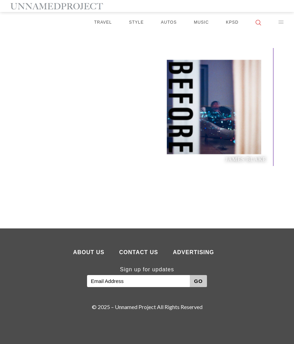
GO (198, 281)
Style (136, 22)
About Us (89, 252)
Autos (169, 22)
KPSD (232, 22)
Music (201, 22)
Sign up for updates (147, 269)
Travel (103, 22)
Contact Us (138, 252)
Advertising (193, 252)
